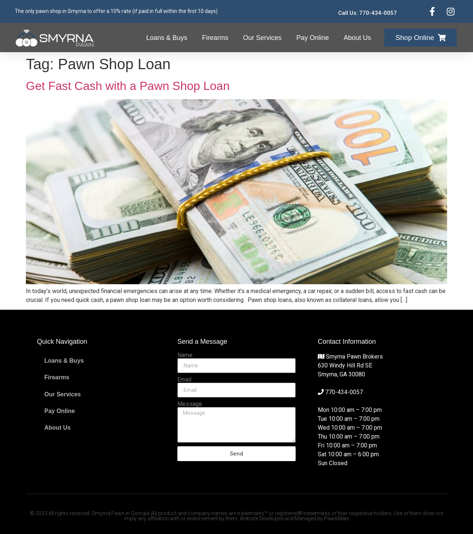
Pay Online (312, 37)
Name (185, 355)
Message (189, 404)
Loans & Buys (166, 37)
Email (184, 380)
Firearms (215, 37)
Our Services (262, 37)
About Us (357, 37)
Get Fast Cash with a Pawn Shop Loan (127, 86)
